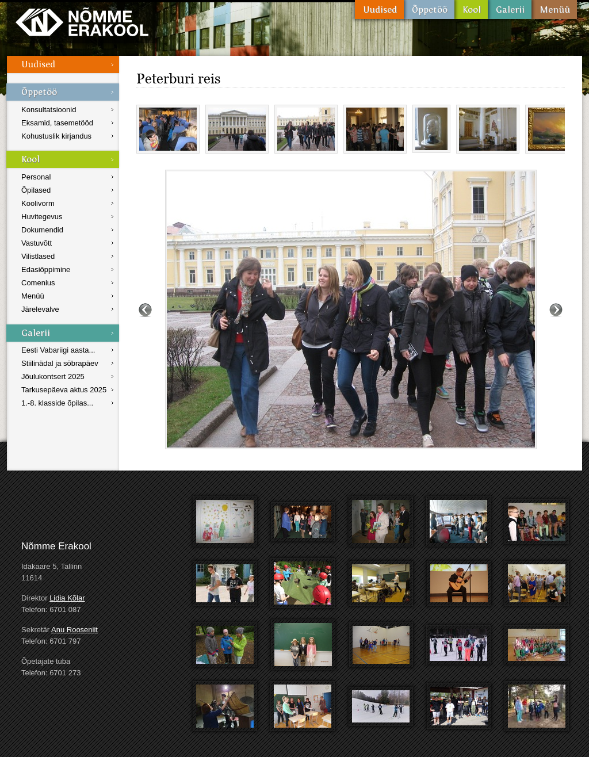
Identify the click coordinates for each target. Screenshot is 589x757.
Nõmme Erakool (82, 21)
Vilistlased (38, 256)
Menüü (554, 9)
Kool (471, 9)
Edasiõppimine (45, 269)
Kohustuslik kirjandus (56, 136)
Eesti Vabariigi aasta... (58, 350)
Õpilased (36, 190)
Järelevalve (40, 309)
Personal (36, 177)
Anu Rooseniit (74, 629)
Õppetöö (429, 9)
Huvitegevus (42, 216)
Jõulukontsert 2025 (53, 376)
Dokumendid (42, 229)
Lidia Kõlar (67, 598)
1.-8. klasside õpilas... (57, 403)
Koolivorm (38, 203)
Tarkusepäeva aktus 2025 (63, 389)
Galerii (509, 9)
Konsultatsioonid (48, 109)
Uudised (379, 9)
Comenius (38, 282)
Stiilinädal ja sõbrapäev (59, 363)
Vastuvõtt (36, 243)
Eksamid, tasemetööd (57, 122)
